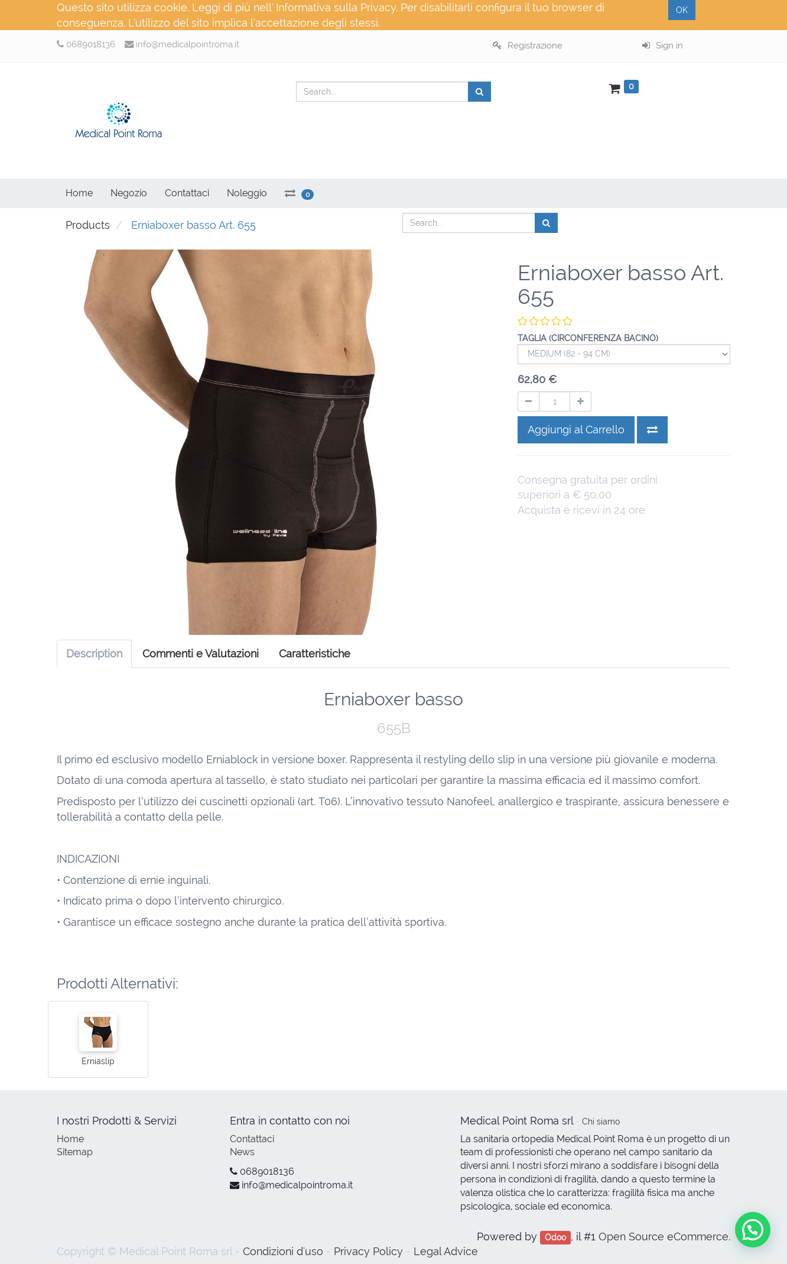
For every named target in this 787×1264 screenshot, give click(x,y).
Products (88, 225)
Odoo (555, 1237)
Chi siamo (601, 1121)
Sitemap (75, 1152)
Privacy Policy (368, 1251)
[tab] (314, 654)
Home (70, 1139)
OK (682, 10)
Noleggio (247, 193)
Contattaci (252, 1139)
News (242, 1152)
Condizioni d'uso (283, 1251)
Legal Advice (446, 1251)
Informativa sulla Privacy (336, 7)
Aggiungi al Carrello (576, 429)
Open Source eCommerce (664, 1236)
